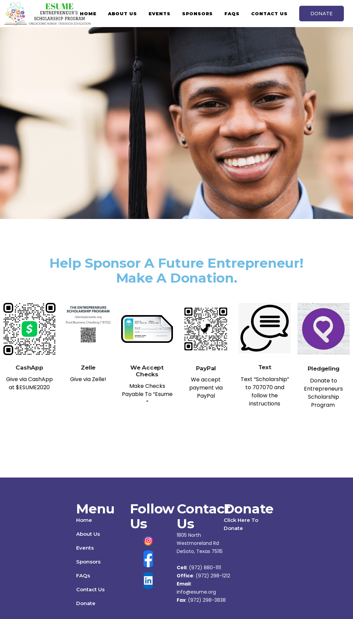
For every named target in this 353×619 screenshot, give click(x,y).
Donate (85, 603)
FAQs (83, 575)
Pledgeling (324, 368)
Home (84, 520)
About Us (88, 534)
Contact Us (90, 589)
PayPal (206, 368)
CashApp (29, 367)
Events (85, 548)
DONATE (321, 13)
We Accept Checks (147, 371)
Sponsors (88, 561)
